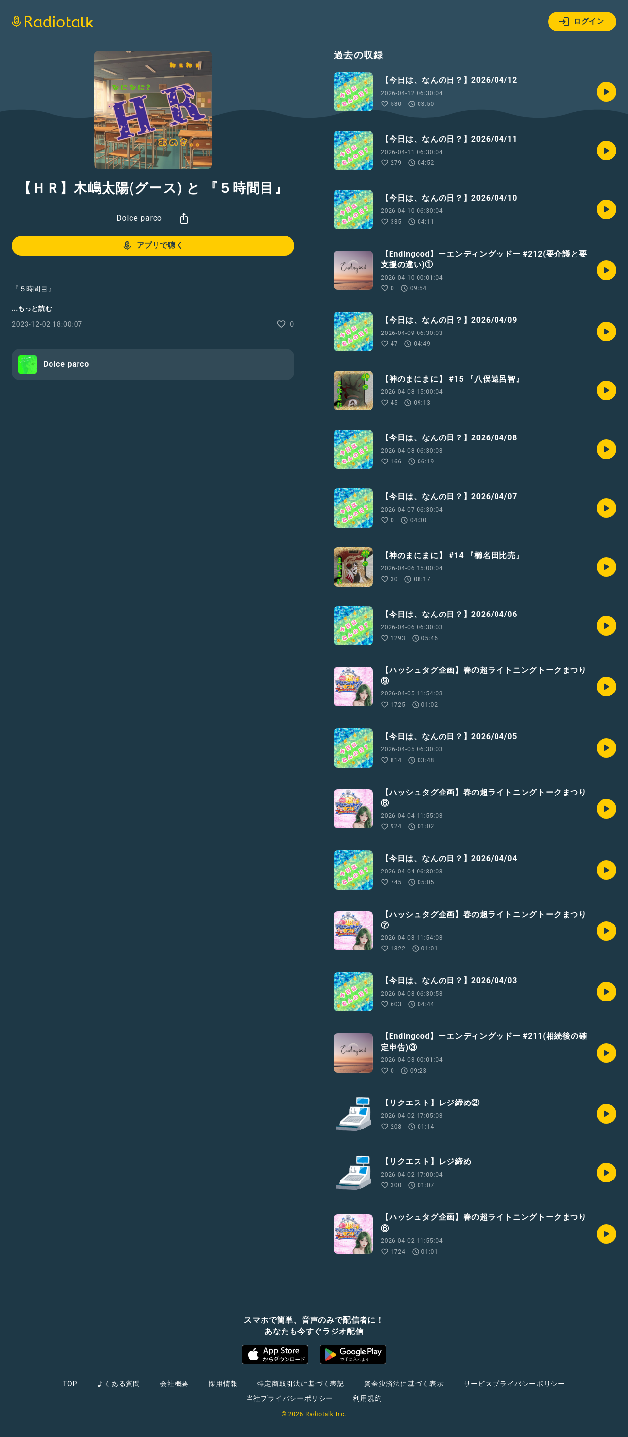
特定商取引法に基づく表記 (300, 1383)
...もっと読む (32, 308)
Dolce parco (139, 218)
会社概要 (174, 1383)
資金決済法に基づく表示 (404, 1383)
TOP (70, 1383)
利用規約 (367, 1398)
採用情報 (223, 1383)
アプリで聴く (152, 246)
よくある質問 (118, 1383)
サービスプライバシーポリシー (514, 1383)
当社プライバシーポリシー (290, 1398)
